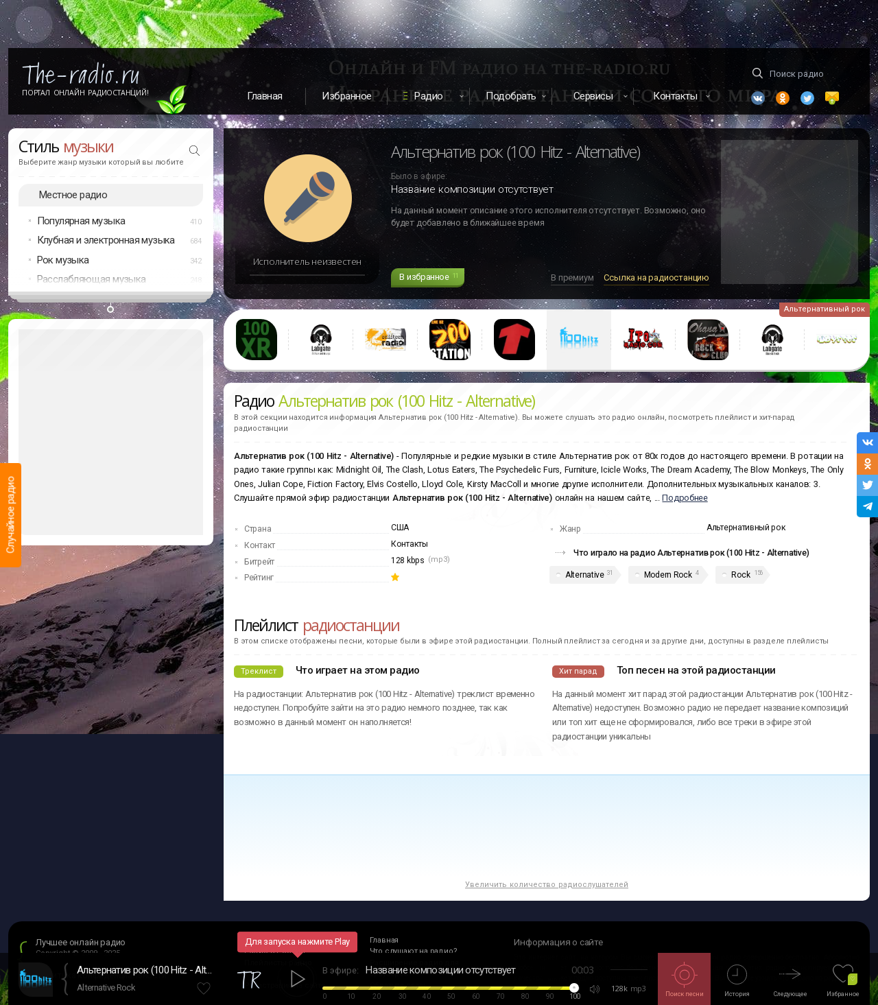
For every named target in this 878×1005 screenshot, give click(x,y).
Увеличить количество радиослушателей (546, 884)
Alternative (584, 575)
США (400, 527)
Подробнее (684, 498)
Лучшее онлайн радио (81, 942)
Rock (740, 575)
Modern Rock (668, 575)
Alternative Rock (106, 987)
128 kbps (408, 560)
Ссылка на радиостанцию (656, 277)
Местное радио (73, 195)
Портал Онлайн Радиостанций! (85, 92)
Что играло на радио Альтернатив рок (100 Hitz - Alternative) (691, 552)
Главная (265, 96)
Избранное (347, 96)
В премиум (572, 277)
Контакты (409, 544)
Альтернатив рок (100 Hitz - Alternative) (145, 970)
